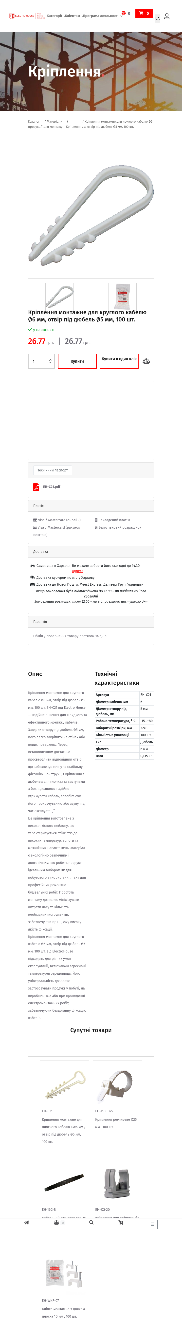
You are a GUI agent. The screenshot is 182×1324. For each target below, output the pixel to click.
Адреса (77, 571)
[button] (37, 420)
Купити (77, 361)
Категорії (54, 16)
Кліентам (72, 16)
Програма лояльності (101, 16)
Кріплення (73, 127)
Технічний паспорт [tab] (52, 470)
